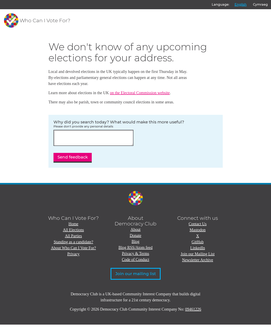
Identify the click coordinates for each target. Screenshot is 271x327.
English (241, 4)
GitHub (198, 244)
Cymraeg (260, 4)
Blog (135, 244)
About (136, 232)
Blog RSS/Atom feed (135, 250)
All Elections (73, 232)
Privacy (73, 256)
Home (73, 226)
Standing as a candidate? (73, 244)
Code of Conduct (135, 262)
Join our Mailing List (198, 256)
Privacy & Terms (135, 256)
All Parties (73, 238)
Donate (135, 238)
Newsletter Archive (197, 262)
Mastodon (198, 232)
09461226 (193, 311)
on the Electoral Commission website (140, 93)
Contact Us (198, 226)
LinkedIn (197, 250)
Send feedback (72, 159)
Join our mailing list (135, 276)
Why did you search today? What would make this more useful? (135, 124)
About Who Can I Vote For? (73, 250)
